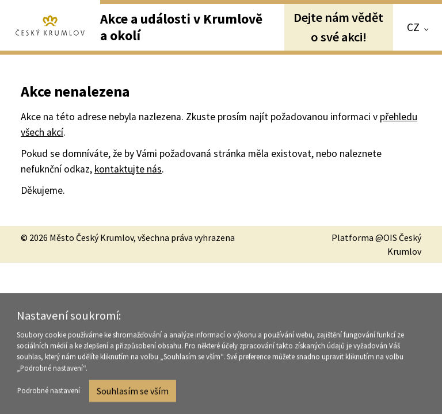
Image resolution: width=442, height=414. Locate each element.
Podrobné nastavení (48, 392)
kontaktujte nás (128, 169)
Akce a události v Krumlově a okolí (181, 26)
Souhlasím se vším (133, 392)
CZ (413, 27)
